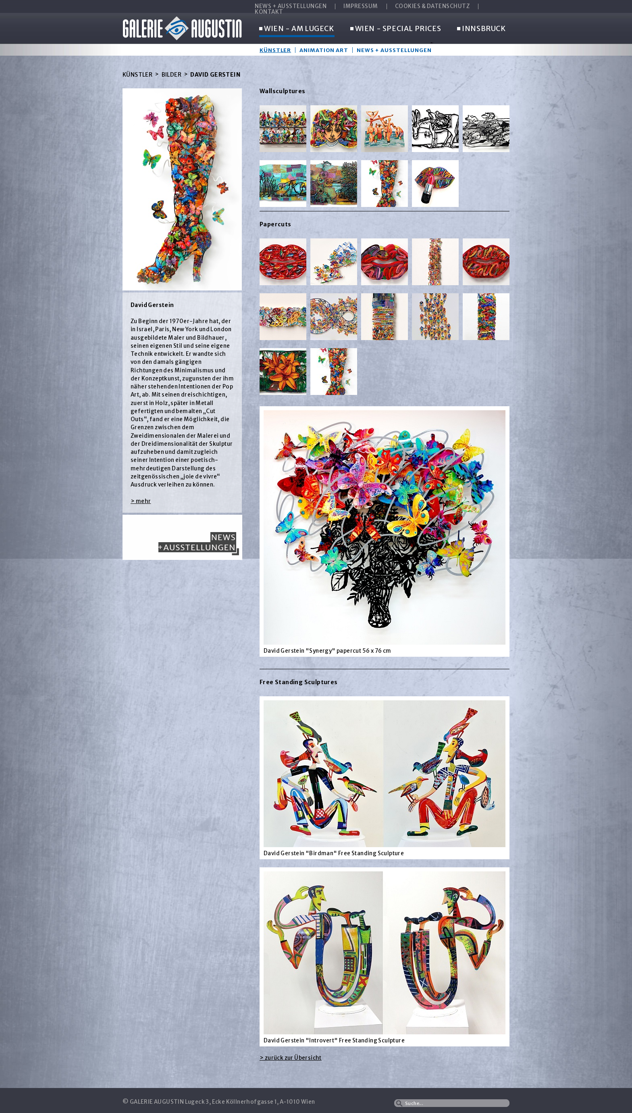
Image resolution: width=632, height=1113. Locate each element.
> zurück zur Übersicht (291, 1058)
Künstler (275, 50)
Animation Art (323, 50)
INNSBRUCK (481, 29)
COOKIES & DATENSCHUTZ (432, 6)
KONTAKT (269, 12)
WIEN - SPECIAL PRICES (395, 29)
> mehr (141, 501)
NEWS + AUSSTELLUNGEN (290, 6)
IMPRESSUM (360, 6)
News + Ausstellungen (394, 50)
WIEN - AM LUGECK (296, 29)
